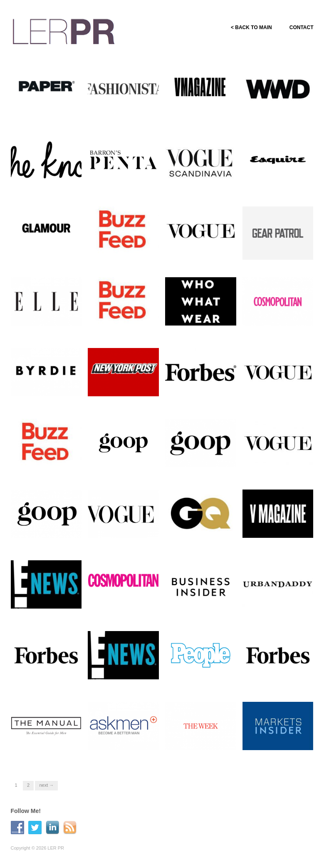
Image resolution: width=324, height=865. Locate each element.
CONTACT (301, 27)
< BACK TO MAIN (251, 27)
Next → (46, 785)
